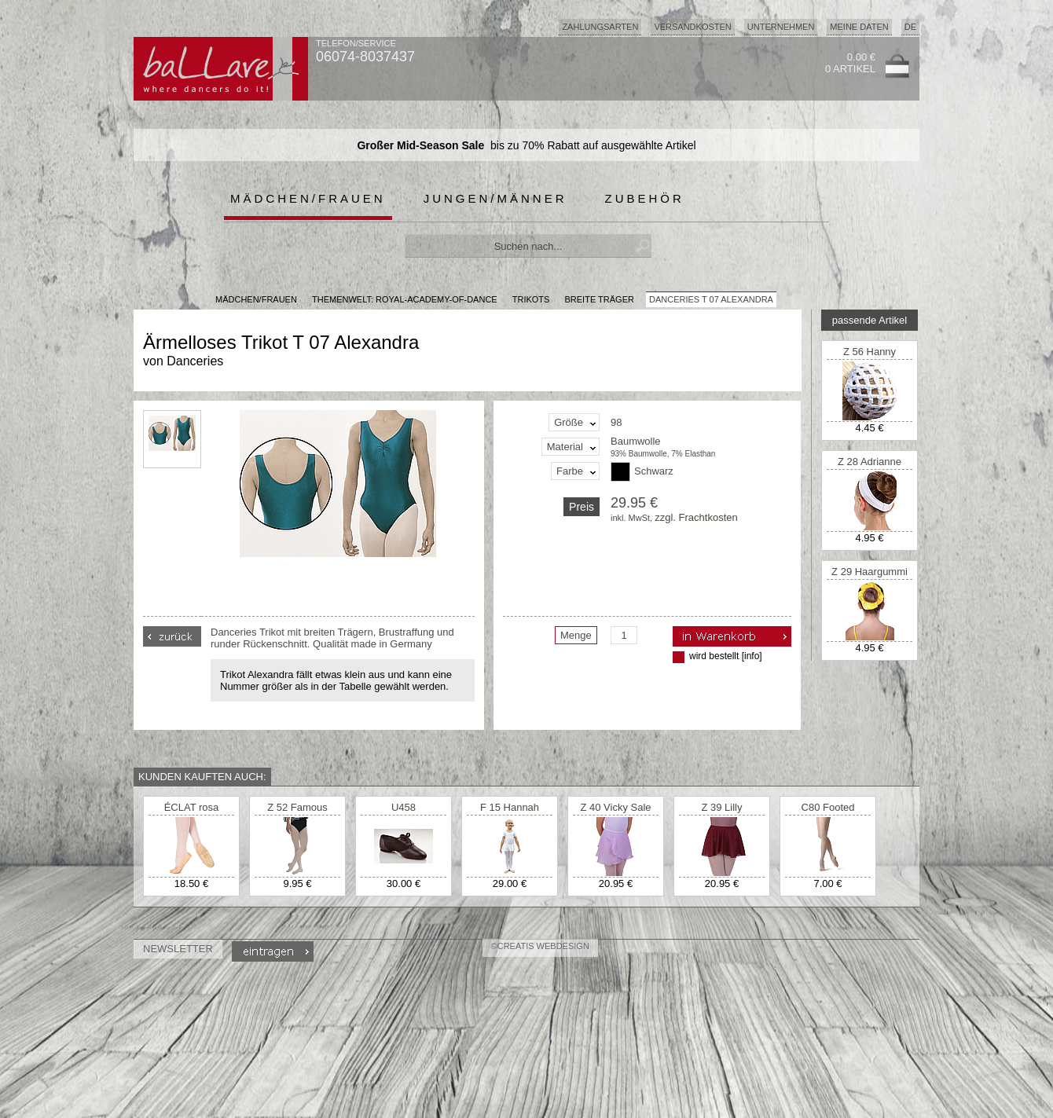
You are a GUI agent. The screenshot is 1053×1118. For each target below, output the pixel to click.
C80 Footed (828, 807)
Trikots (531, 299)
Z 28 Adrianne (869, 461)
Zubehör (644, 198)
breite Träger (598, 299)
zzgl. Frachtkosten (696, 517)
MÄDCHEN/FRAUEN (256, 299)
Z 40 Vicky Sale (615, 807)
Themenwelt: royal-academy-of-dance (404, 299)
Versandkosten (692, 26)
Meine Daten (859, 26)
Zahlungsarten (600, 26)
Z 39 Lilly (721, 807)
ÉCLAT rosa (191, 807)
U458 (403, 807)
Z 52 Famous (297, 807)
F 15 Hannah (509, 807)
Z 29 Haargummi (869, 571)
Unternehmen (781, 26)
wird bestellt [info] (725, 656)
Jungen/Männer (495, 198)
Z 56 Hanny (869, 351)
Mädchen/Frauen (308, 198)
